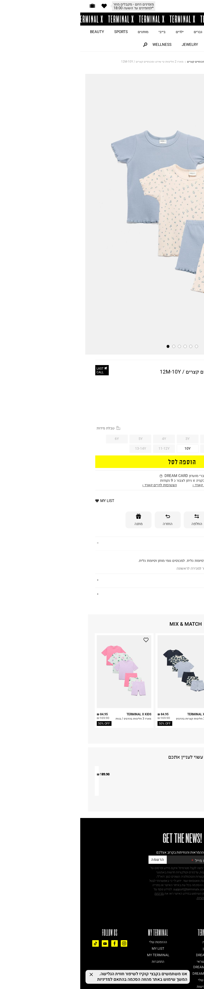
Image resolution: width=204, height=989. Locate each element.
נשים (136, 32)
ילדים (99, 32)
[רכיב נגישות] (200, 969)
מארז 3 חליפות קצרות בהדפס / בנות (114, 721)
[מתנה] (58, 520)
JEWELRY (110, 44)
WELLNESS (81, 44)
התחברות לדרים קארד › (129, 485)
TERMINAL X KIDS (173, 367)
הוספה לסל (102, 461)
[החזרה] (87, 520)
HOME (133, 44)
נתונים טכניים (177, 594)
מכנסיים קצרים (115, 61)
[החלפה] (117, 520)
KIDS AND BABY (139, 61)
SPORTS (41, 32)
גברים (118, 32)
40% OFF (183, 394)
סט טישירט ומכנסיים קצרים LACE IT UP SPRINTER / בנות (115, 856)
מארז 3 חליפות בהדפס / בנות (53, 718)
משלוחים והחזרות (174, 580)
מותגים (63, 32)
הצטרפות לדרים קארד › (79, 485)
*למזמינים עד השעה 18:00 (53, 8)
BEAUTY (17, 32)
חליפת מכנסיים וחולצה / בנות (53, 851)
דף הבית (158, 61)
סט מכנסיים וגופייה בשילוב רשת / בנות (176, 854)
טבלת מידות (28, 428)
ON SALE (157, 32)
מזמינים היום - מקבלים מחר (53, 4)
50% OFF (24, 723)
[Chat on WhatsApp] (191, 976)
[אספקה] (146, 520)
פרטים (183, 543)
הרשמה (77, 928)
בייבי (81, 32)
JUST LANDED (187, 32)
